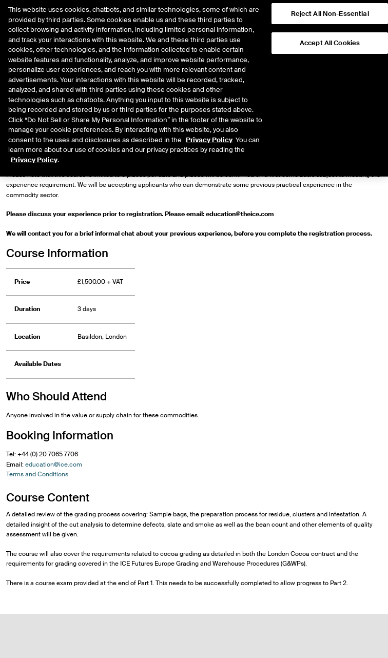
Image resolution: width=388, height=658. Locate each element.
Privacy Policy (209, 128)
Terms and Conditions (37, 474)
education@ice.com (53, 464)
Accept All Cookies (330, 31)
